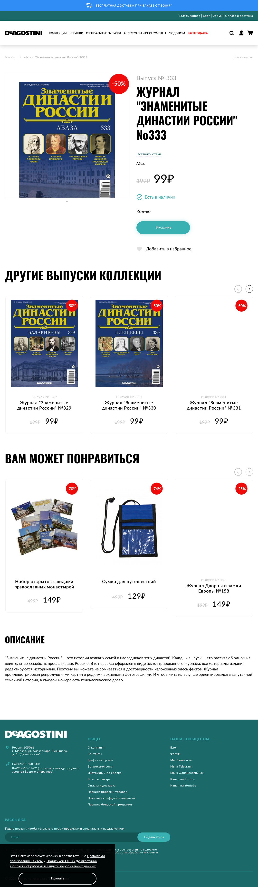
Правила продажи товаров (107, 791)
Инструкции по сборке (105, 772)
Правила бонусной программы (111, 804)
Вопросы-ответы (100, 766)
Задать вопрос (190, 15)
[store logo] (23, 33)
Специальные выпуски (103, 33)
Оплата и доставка (239, 15)
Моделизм (177, 33)
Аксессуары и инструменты (145, 33)
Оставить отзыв (149, 154)
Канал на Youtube (183, 785)
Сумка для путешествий (129, 582)
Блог (206, 15)
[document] (57, 869)
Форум (217, 15)
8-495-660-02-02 (24, 768)
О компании (97, 747)
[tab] (129, 739)
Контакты (95, 753)
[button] (67, 206)
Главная (10, 57)
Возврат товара (99, 779)
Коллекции (58, 33)
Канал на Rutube (182, 779)
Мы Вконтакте (181, 760)
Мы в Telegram (180, 766)
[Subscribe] (153, 837)
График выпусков (100, 760)
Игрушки (76, 33)
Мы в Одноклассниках (186, 772)
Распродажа (198, 33)
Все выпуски (243, 57)
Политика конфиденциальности (111, 798)
